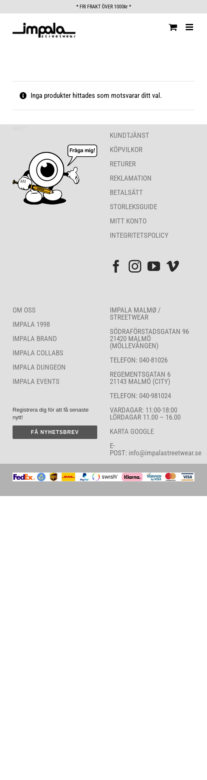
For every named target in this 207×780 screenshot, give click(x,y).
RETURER (123, 164)
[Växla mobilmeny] (190, 27)
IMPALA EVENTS (36, 381)
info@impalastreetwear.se (164, 453)
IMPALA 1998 (31, 324)
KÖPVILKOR (126, 149)
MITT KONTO (128, 221)
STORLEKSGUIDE (133, 206)
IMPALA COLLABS (38, 353)
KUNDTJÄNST (129, 135)
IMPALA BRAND (35, 338)
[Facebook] (116, 266)
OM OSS (24, 310)
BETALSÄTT (126, 192)
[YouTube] (153, 266)
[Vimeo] (172, 266)
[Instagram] (135, 266)
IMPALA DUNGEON (39, 367)
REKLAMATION (131, 178)
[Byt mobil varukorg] (173, 27)
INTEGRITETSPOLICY (139, 235)
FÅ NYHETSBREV (55, 432)
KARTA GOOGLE (132, 431)
